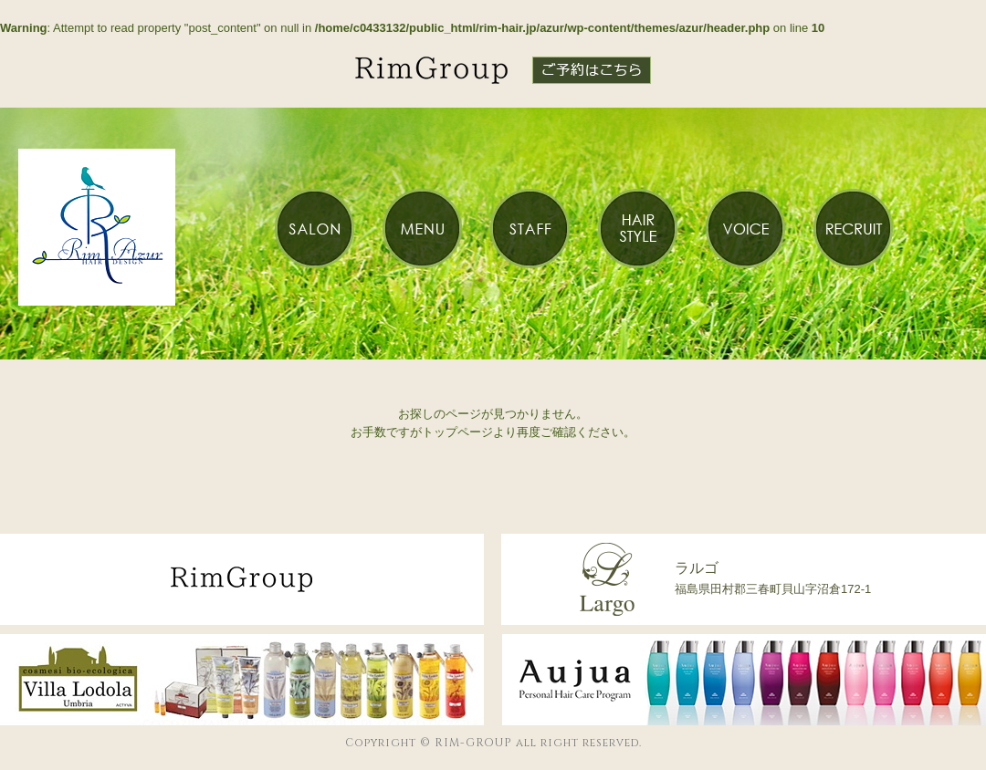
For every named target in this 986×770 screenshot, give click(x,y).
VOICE (745, 228)
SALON (314, 228)
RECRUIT (853, 228)
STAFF (529, 228)
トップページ (457, 432)
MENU (422, 228)
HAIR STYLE (637, 228)
